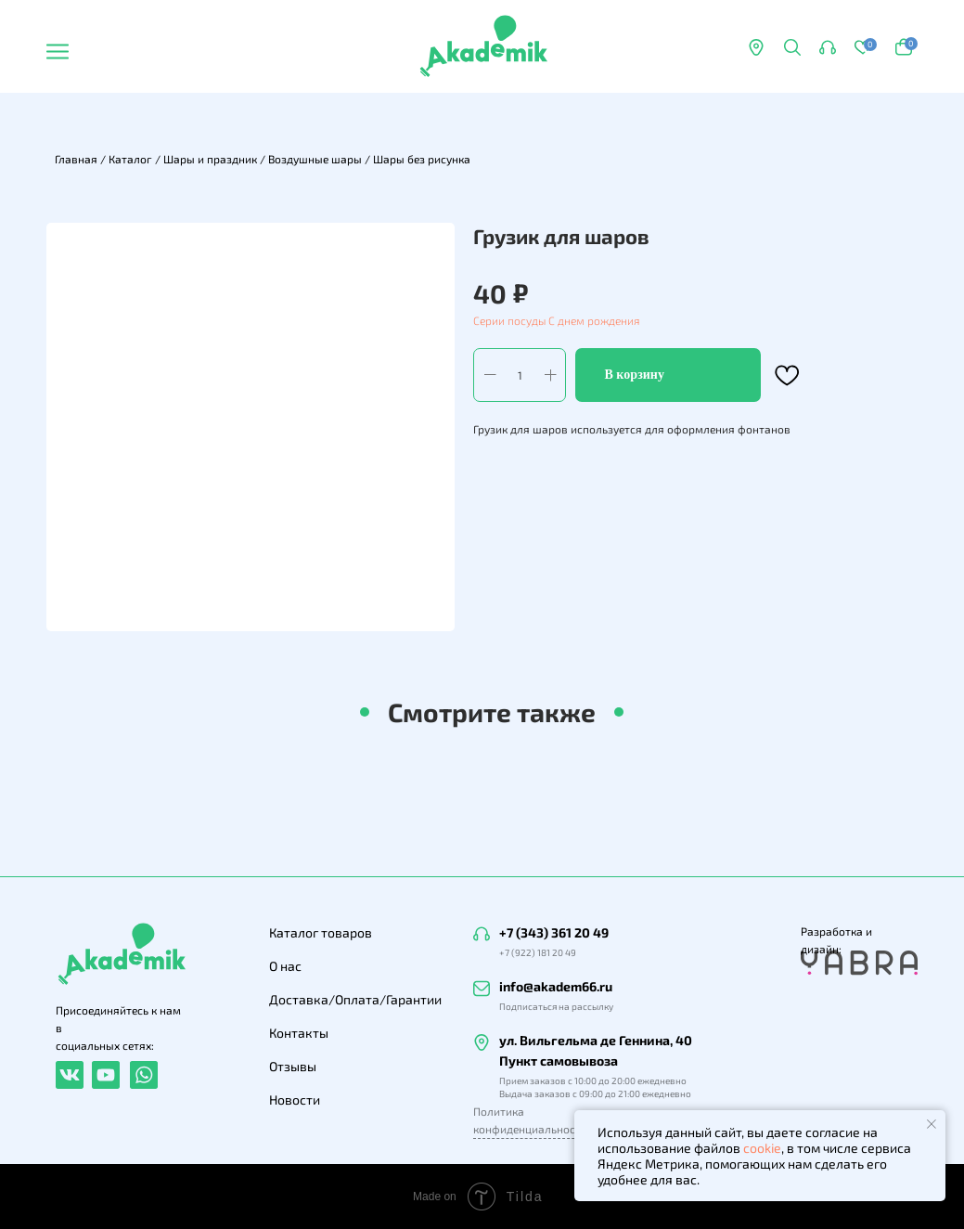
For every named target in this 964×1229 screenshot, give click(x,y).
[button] (827, 47)
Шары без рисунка (421, 158)
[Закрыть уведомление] (931, 1124)
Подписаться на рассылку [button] (556, 1006)
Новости (294, 1099)
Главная (76, 158)
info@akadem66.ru (555, 986)
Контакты (298, 1033)
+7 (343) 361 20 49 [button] (554, 932)
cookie (762, 1148)
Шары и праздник (210, 158)
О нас (285, 966)
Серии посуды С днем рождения (556, 320)
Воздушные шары (315, 158)
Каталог (130, 158)
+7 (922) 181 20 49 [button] (537, 952)
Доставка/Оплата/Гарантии (355, 999)
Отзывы (292, 1066)
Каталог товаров (320, 932)
